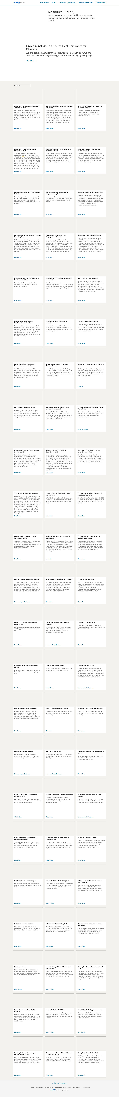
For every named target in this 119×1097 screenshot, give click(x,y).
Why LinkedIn (44, 2)
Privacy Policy (49, 1087)
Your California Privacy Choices (63, 1087)
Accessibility (86, 1087)
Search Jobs (101, 2)
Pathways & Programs (85, 2)
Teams (54, 2)
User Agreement (77, 1087)
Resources (71, 2)
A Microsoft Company (59, 1083)
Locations (62, 2)
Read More (31, 61)
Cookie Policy (39, 1087)
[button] (21, 85)
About (32, 1087)
